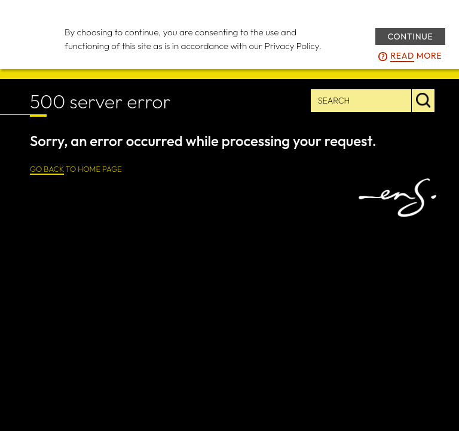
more (416, 56)
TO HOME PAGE (76, 169)
